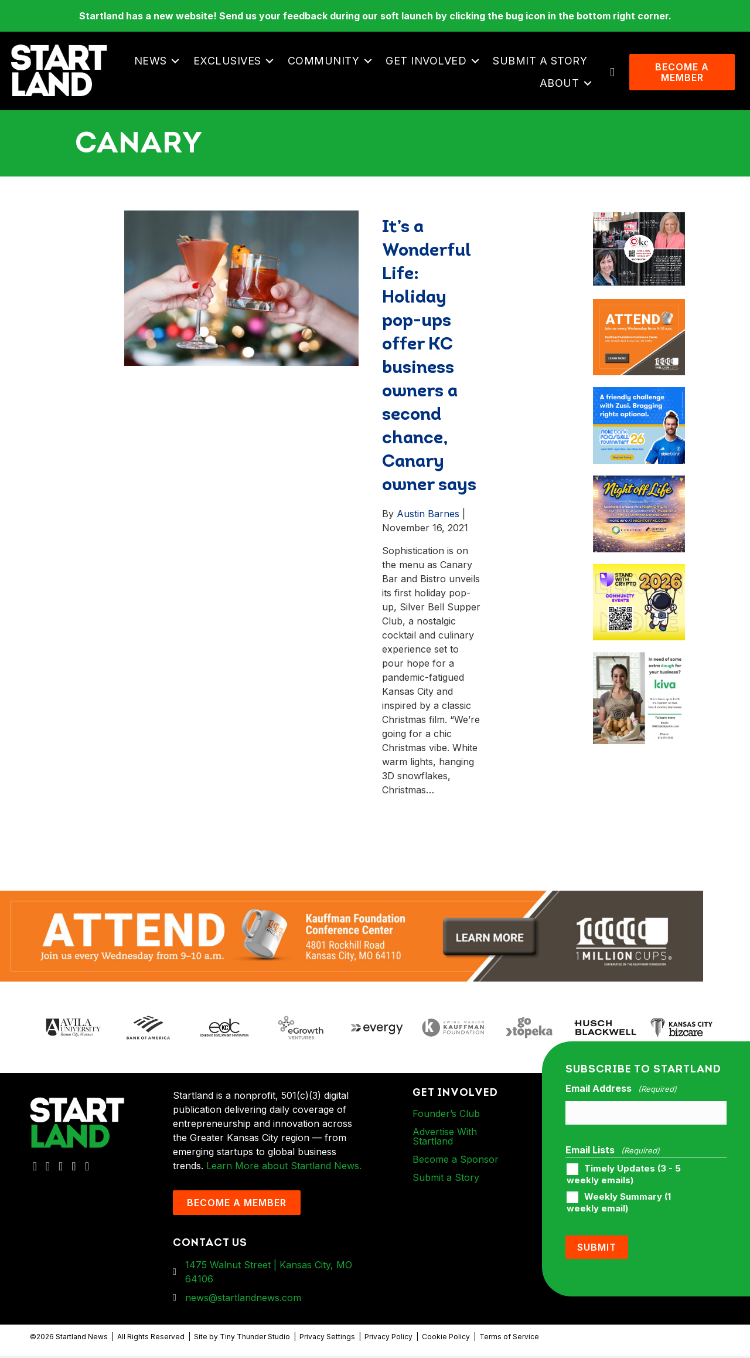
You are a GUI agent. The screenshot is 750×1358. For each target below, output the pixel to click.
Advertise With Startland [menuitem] (444, 1138)
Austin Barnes (428, 516)
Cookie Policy (446, 1339)
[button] (176, 62)
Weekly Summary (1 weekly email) (619, 1205)
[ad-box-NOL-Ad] (639, 485)
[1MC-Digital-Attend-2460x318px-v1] (351, 937)
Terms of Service (509, 1339)
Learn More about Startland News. (284, 1168)
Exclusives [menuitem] (228, 62)
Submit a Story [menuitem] (540, 62)
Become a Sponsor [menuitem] (455, 1161)
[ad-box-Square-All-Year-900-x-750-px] (639, 573)
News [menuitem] (151, 62)
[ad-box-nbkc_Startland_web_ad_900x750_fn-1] (639, 397)
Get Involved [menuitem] (426, 62)
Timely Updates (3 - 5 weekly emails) (624, 1177)
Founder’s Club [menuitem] (446, 1116)
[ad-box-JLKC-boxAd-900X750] (639, 220)
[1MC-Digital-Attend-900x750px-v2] (639, 308)
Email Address (621, 1091)
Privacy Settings (327, 1339)
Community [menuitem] (324, 62)
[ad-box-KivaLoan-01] (639, 662)
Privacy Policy (388, 1339)
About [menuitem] (560, 84)
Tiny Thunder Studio (255, 1339)
